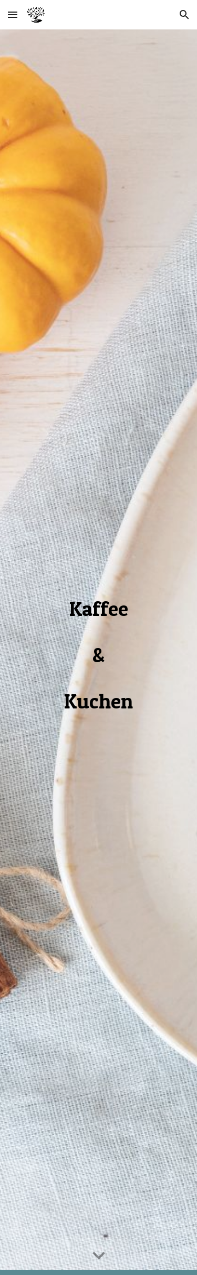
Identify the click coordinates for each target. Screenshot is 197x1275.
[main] (99, 652)
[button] (12, 14)
